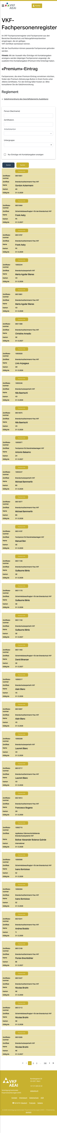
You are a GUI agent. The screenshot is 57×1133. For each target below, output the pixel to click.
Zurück (8, 165)
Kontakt (14, 1098)
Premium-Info (21, 171)
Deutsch (24, 1103)
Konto (36, 5)
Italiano (40, 1103)
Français (32, 1103)
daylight (28, 1112)
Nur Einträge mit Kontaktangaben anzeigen (25, 154)
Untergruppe (9, 140)
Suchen (22, 165)
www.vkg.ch (34, 1091)
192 (45, 1063)
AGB (42, 1098)
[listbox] (28, 134)
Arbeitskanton (10, 129)
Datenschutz (34, 1098)
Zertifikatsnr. (9, 120)
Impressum (23, 1098)
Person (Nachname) (12, 111)
